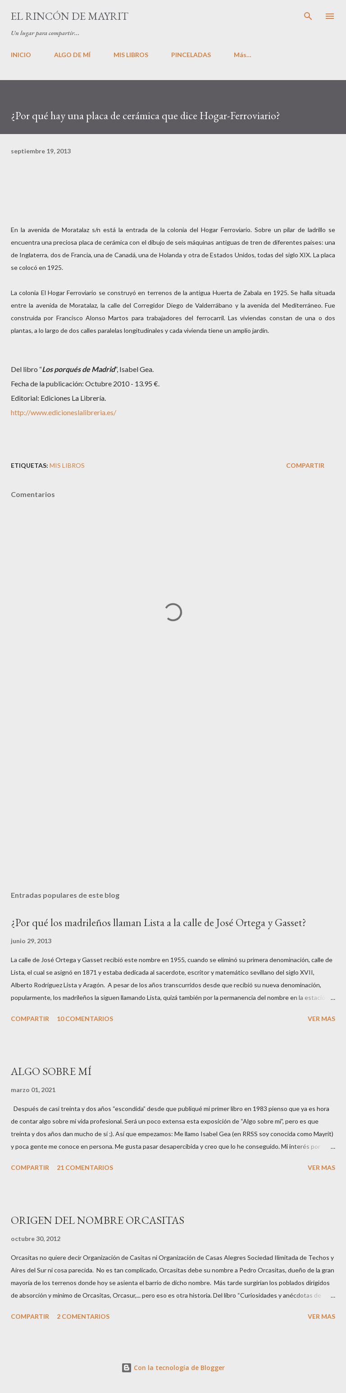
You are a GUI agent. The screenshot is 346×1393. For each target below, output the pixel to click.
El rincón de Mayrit (69, 16)
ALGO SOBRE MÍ (51, 1071)
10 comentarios (85, 1018)
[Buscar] (308, 16)
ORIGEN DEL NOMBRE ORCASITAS (97, 1220)
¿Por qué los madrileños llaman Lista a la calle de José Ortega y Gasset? (158, 922)
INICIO (21, 54)
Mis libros (67, 465)
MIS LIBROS (131, 54)
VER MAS (321, 1018)
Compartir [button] (305, 465)
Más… (242, 54)
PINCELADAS (191, 54)
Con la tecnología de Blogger (173, 1367)
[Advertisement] (173, 799)
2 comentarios (83, 1316)
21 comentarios (85, 1167)
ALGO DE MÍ (72, 54)
